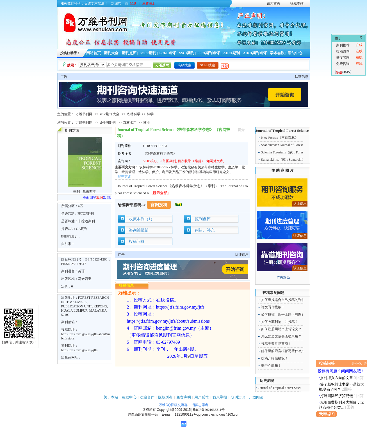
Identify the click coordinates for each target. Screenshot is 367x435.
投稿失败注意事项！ (276, 344)
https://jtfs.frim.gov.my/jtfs (79, 350)
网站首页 (93, 53)
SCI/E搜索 (207, 65)
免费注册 (149, 3)
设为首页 (273, 3)
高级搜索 (184, 65)
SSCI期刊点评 (208, 53)
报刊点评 (203, 219)
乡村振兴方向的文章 (336, 378)
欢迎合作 (147, 397)
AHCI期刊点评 (255, 53)
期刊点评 (129, 53)
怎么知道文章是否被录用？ (281, 336)
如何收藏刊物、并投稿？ (279, 322)
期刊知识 (238, 397)
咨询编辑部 (139, 230)
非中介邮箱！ (271, 366)
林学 (150, 114)
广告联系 (283, 278)
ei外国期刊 (108, 122)
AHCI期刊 (231, 53)
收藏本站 (297, 3)
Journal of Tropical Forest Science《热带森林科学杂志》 (298, 388)
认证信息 (301, 77)
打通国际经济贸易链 (336, 396)
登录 (133, 3)
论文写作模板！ (273, 307)
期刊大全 (111, 53)
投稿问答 (137, 241)
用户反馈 (201, 397)
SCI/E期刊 (148, 53)
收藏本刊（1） (141, 219)
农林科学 (133, 114)
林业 (146, 122)
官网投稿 (159, 205)
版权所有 (165, 397)
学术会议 (277, 53)
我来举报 (220, 397)
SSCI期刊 (186, 53)
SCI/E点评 (167, 53)
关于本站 (111, 397)
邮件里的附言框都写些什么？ (283, 351)
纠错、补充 (205, 230)
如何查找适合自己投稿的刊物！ (284, 300)
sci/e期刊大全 (109, 114)
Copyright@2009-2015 (174, 410)
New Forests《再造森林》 (279, 138)
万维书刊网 (84, 114)
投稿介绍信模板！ (274, 358)
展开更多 (124, 177)
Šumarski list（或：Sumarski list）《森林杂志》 (295, 160)
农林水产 (129, 122)
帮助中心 (295, 53)
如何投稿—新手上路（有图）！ (284, 314)
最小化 (357, 364)
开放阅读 (256, 397)
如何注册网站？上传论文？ (281, 329)
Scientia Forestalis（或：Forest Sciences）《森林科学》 (301, 152)
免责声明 (183, 397)
